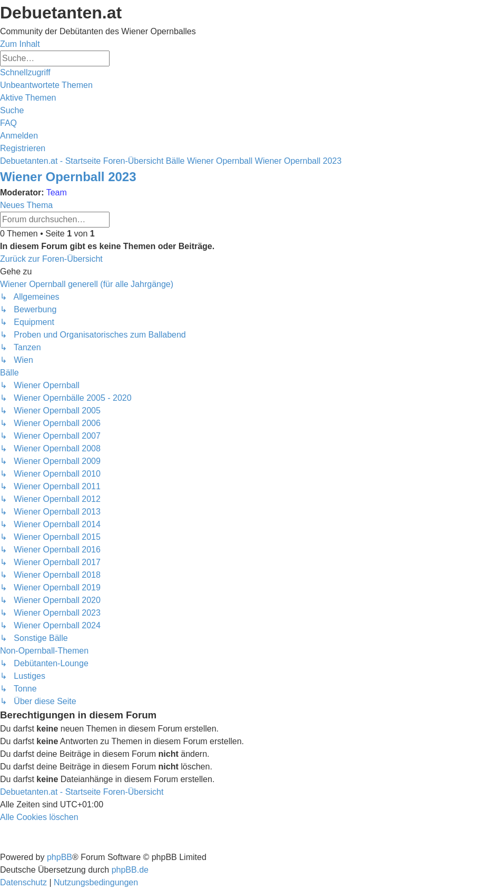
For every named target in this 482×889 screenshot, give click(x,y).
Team (56, 192)
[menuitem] (46, 85)
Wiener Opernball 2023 (68, 177)
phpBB (59, 857)
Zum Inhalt (20, 43)
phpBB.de (130, 869)
